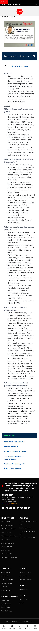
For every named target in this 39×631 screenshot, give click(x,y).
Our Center (7, 495)
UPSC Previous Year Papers (9, 536)
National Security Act (12, 469)
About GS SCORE (25, 599)
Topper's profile (6, 603)
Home (19, 627)
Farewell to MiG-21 (11, 447)
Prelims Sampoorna (7, 579)
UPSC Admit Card (6, 546)
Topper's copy (5, 600)
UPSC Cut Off (5, 539)
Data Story (4, 586)
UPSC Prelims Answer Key (9, 557)
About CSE (4, 576)
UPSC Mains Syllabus (7, 525)
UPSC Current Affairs (7, 543)
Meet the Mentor (25, 572)
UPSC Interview (6, 532)
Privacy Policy (24, 589)
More (35, 627)
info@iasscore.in (6, 4)
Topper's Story (5, 607)
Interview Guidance (26, 579)
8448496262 (16, 4)
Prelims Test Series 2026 (27, 538)
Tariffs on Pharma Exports (14, 464)
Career (22, 603)
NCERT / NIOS (5, 572)
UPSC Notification (6, 554)
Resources (27, 627)
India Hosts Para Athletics (14, 442)
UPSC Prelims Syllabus (8, 529)
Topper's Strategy (6, 611)
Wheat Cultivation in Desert (15, 451)
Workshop (23, 576)
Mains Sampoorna (6, 583)
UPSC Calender (6, 550)
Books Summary (6, 590)
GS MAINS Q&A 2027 (26, 528)
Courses (4, 627)
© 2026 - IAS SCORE (12, 621)
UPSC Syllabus (5, 521)
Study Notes (12, 627)
